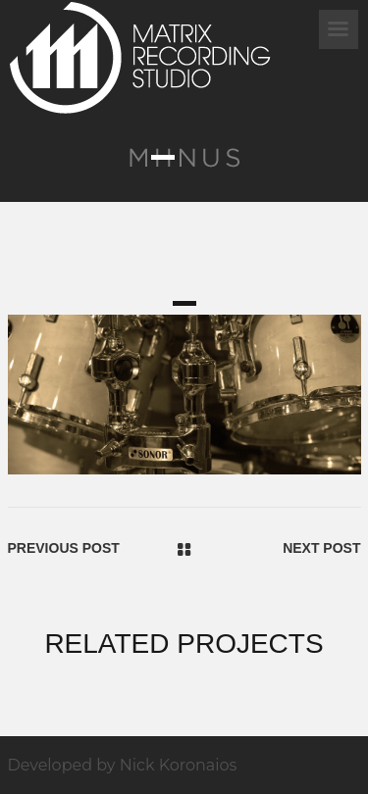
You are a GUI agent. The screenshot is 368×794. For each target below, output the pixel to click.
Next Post (321, 548)
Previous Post (64, 548)
